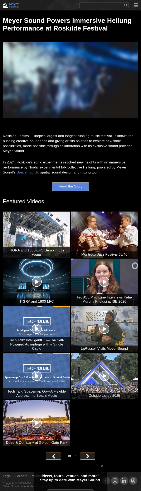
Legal (7, 476)
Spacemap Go (27, 172)
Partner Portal (41, 476)
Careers (21, 476)
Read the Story (70, 186)
